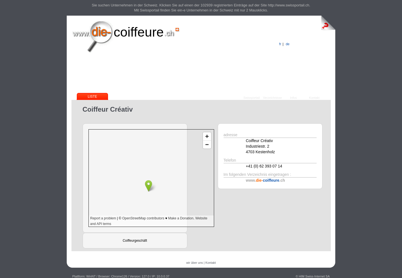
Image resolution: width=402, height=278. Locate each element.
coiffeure (139, 32)
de (287, 44)
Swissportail (251, 97)
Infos (293, 97)
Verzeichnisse (272, 97)
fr (280, 44)
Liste (92, 97)
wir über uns (194, 262)
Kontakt (314, 97)
